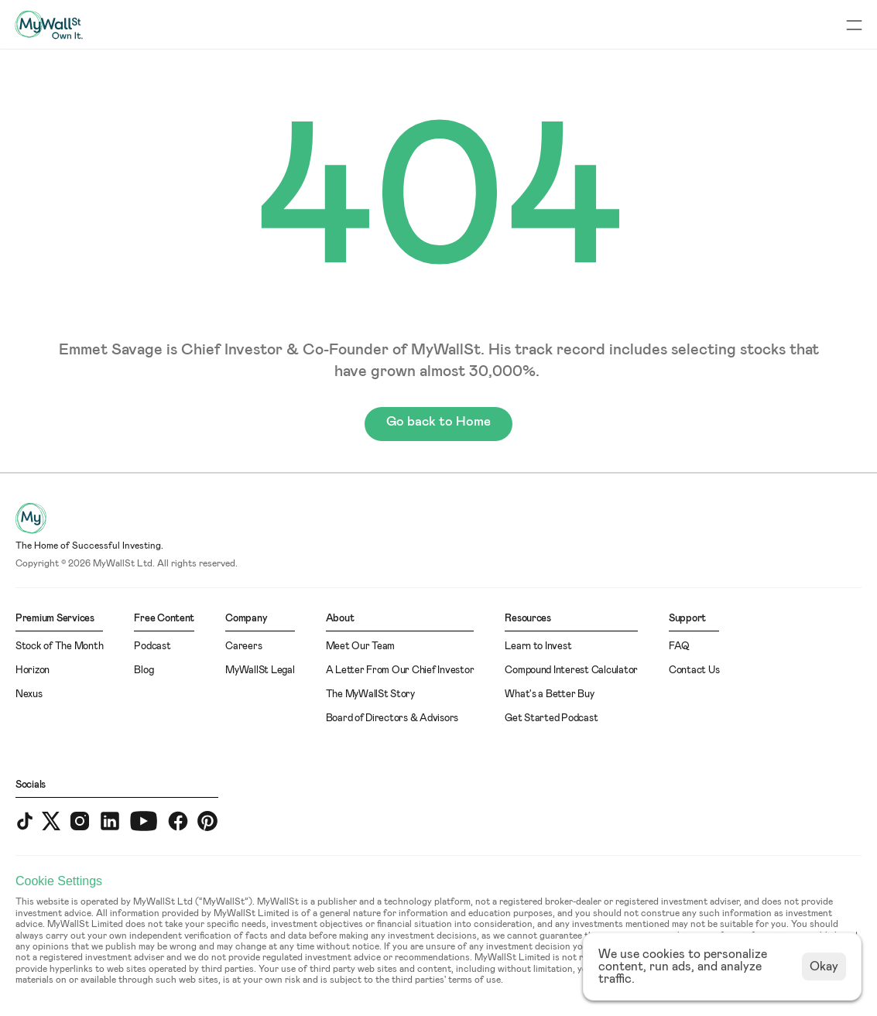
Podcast (152, 646)
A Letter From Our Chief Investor (400, 670)
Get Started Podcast (551, 718)
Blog (143, 670)
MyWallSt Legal (259, 670)
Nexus (29, 694)
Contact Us (694, 670)
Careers (243, 646)
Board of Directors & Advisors (392, 718)
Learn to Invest (538, 646)
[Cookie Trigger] (58, 881)
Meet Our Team (361, 646)
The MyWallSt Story (370, 694)
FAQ (679, 646)
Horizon (32, 670)
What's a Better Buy (549, 694)
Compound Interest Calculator (571, 670)
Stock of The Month (59, 646)
